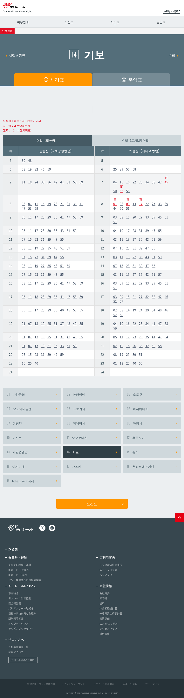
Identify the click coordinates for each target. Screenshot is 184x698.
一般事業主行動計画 (110, 613)
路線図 (13, 549)
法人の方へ (16, 639)
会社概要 (104, 593)
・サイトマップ (151, 684)
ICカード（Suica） (19, 575)
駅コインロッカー (109, 570)
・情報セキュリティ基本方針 (40, 684)
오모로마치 (92, 437)
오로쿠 (152, 394)
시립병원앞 (15, 55)
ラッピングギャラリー (21, 628)
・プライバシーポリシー (74, 684)
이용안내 (23, 22)
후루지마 (152, 437)
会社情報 (105, 585)
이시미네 (32, 466)
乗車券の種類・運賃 (19, 565)
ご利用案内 (107, 557)
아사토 (32, 437)
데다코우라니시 (32, 480)
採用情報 (104, 633)
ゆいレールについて (22, 585)
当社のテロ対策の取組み (22, 613)
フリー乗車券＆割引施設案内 (24, 580)
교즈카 (92, 466)
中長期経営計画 (108, 608)
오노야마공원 (32, 408)
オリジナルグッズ (18, 623)
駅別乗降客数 (16, 618)
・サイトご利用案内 (103, 684)
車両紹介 (13, 593)
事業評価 (104, 618)
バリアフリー (107, 575)
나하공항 (32, 394)
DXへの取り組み (108, 623)
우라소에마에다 (152, 466)
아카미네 (92, 394)
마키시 (152, 423)
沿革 (102, 603)
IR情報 (103, 598)
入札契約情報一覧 (18, 647)
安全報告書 (14, 603)
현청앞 (32, 423)
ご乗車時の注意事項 (110, 565)
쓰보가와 (92, 408)
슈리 (173, 55)
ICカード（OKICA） (19, 570)
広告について (16, 652)
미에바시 (92, 423)
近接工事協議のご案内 (23, 660)
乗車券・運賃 (17, 557)
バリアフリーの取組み (21, 608)
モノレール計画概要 (19, 598)
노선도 (69, 22)
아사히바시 (152, 408)
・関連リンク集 (128, 684)
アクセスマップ (108, 628)
